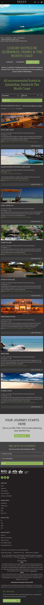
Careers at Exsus (5, 540)
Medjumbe (5, 354)
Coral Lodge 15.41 (7, 205)
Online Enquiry (4, 491)
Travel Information (5, 493)
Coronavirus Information (6, 496)
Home (2, 38)
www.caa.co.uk (33, 571)
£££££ (9, 172)
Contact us (3, 488)
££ (10, 134)
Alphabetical (19, 108)
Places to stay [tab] (32, 62)
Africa (14, 38)
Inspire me (22, 100)
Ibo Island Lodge (7, 130)
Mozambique (21, 38)
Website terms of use (19, 552)
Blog (2, 510)
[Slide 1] (20, 26)
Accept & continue (11, 601)
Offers (2, 508)
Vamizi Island (6, 242)
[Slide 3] (23, 26)
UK (1, 520)
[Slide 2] (22, 26)
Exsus (22, 2)
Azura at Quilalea (8, 280)
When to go (3, 513)
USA (2, 528)
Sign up (22, 463)
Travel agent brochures (6, 545)
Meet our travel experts (6, 537)
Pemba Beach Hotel (8, 317)
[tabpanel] (22, 239)
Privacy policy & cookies (6, 552)
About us (3, 535)
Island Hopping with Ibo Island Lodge (15, 167)
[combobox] (12, 95)
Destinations (8, 38)
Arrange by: (4, 108)
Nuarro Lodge (6, 391)
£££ (9, 134)
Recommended (10, 108)
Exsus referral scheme (6, 542)
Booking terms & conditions (32, 552)
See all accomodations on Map (32, 106)
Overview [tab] (9, 62)
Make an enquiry (22, 436)
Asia (2, 523)
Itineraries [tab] (20, 62)
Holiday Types (4, 505)
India (2, 525)
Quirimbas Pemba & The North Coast (9, 39)
